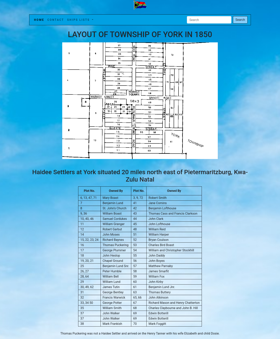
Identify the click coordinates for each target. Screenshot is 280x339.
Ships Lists (79, 19)
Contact (55, 19)
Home (40, 19)
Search (240, 20)
